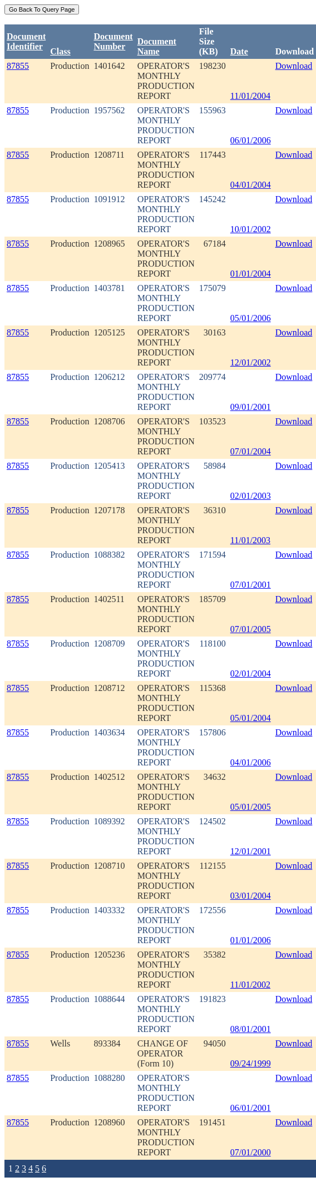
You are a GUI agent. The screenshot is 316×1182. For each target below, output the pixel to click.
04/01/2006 (250, 762)
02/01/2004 (250, 673)
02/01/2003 (250, 495)
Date (239, 51)
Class (60, 51)
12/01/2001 (250, 851)
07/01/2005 (250, 629)
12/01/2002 (250, 362)
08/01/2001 (250, 1029)
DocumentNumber (112, 41)
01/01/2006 (250, 940)
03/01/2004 (250, 895)
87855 (18, 66)
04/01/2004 (250, 184)
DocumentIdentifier (26, 41)
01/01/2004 (250, 273)
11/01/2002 (250, 984)
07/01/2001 (250, 584)
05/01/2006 (250, 318)
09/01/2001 (250, 407)
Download (294, 66)
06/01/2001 (250, 1108)
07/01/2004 (250, 451)
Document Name (156, 46)
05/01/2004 (250, 718)
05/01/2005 (250, 807)
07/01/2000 (250, 1152)
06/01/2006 (250, 140)
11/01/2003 (250, 540)
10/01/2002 (250, 229)
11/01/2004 (250, 96)
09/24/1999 (250, 1063)
